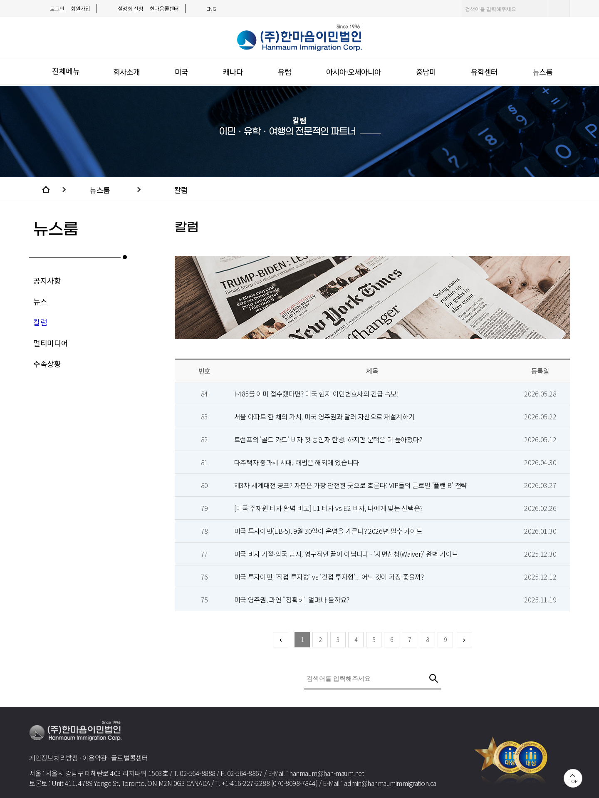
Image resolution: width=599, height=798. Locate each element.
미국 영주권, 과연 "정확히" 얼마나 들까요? (292, 600)
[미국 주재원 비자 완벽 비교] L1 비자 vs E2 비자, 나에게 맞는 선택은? (328, 508)
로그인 (57, 8)
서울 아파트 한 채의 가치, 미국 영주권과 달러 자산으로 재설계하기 (324, 416)
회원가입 (80, 8)
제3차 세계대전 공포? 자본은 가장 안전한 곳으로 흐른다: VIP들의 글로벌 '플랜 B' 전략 (350, 485)
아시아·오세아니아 (353, 71)
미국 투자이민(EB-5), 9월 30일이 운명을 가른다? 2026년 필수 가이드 (328, 531)
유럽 (284, 71)
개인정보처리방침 (53, 758)
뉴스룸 (542, 71)
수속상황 (47, 363)
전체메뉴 (66, 70)
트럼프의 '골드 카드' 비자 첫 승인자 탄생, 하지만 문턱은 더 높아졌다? (328, 439)
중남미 (426, 71)
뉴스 (40, 301)
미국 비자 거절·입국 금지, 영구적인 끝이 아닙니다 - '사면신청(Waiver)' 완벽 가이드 (346, 554)
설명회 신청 (131, 8)
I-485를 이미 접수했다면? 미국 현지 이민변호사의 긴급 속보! (316, 394)
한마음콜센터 (164, 8)
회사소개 (126, 71)
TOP (573, 781)
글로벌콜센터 (129, 758)
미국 (181, 71)
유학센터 (484, 71)
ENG (211, 8)
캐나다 (233, 71)
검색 (560, 8)
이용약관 (94, 758)
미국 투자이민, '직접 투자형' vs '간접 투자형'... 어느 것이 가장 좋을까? (329, 577)
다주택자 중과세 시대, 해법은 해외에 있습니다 (297, 462)
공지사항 (47, 280)
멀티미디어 (50, 342)
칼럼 (181, 189)
